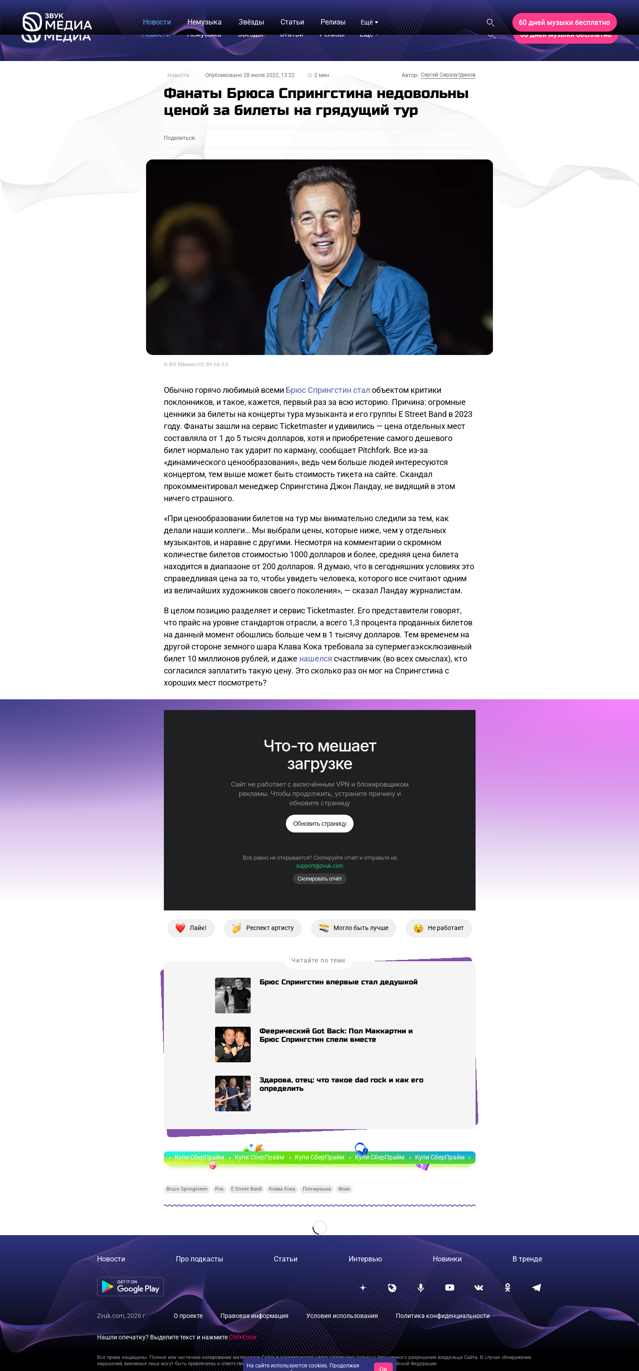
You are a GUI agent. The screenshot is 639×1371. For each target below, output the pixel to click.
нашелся (315, 658)
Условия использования (342, 1315)
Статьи (285, 1259)
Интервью (365, 1259)
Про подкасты (199, 1259)
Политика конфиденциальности (443, 1315)
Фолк (344, 1189)
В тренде (527, 1259)
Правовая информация (254, 1315)
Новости (178, 75)
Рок (219, 1189)
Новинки (447, 1259)
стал (361, 390)
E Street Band (246, 1189)
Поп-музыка (317, 1189)
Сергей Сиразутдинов (448, 75)
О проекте (188, 1315)
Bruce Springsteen (187, 1189)
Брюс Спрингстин (318, 390)
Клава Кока (282, 1189)
